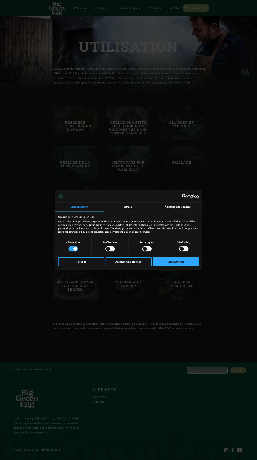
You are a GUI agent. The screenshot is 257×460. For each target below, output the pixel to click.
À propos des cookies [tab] (178, 206)
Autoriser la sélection (128, 261)
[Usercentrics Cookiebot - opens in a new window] (184, 196)
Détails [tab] (128, 206)
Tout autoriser (175, 261)
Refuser (81, 261)
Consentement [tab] (79, 206)
